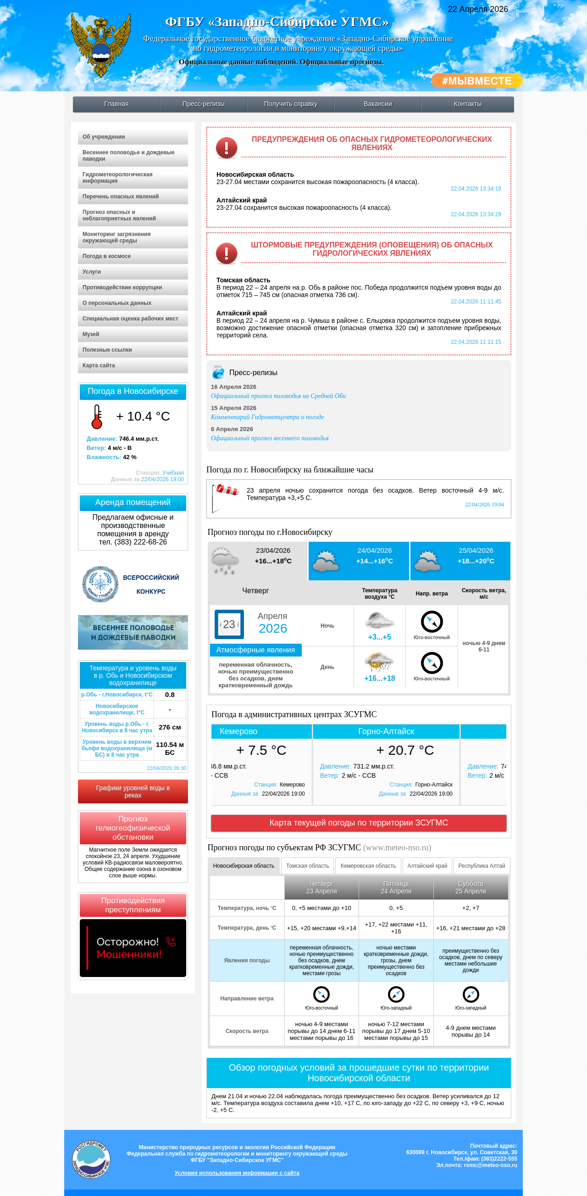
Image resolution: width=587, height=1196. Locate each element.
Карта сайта (99, 365)
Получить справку (290, 103)
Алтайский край (427, 866)
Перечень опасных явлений (121, 196)
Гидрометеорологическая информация (118, 177)
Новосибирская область (244, 866)
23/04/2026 (273, 550)
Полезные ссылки (107, 350)
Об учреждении (104, 137)
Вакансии (378, 103)
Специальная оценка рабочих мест (130, 318)
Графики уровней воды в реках (133, 791)
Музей (91, 334)
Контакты (468, 103)
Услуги (92, 272)
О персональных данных (117, 303)
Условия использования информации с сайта (237, 1173)
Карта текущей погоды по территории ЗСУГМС (359, 822)
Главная (116, 103)
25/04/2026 (476, 550)
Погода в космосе (107, 256)
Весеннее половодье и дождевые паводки (129, 155)
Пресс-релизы (204, 103)
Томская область (307, 866)
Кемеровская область (368, 866)
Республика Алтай (482, 866)
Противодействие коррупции (122, 287)
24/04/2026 (374, 550)
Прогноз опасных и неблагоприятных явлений (119, 215)
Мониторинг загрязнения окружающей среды (116, 237)
